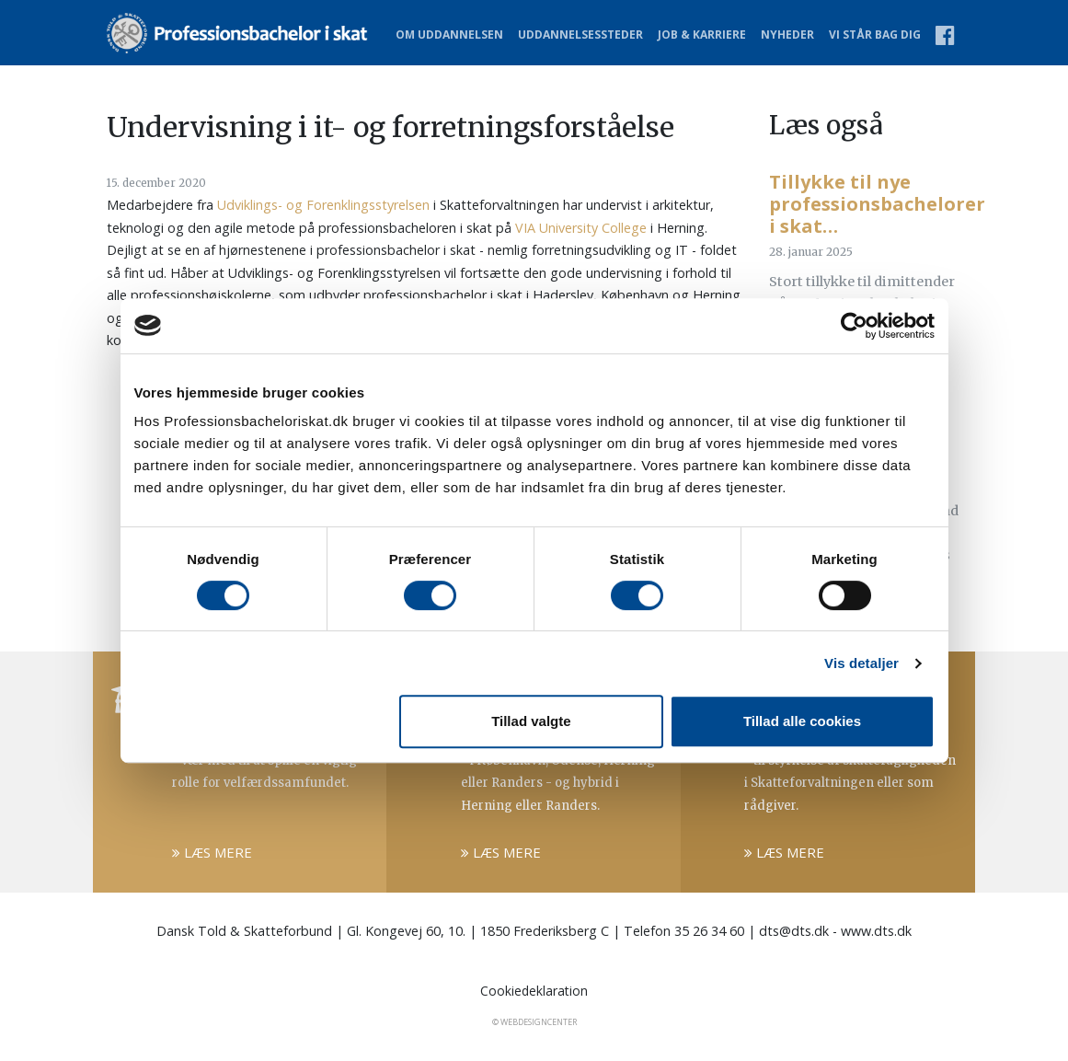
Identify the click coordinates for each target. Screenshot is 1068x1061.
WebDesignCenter (538, 1022)
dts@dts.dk (794, 931)
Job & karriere (702, 34)
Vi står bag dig (875, 34)
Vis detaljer (861, 663)
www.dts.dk (876, 931)
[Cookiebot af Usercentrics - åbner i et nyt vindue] (854, 326)
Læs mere (212, 852)
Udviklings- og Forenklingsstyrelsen (323, 204)
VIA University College (581, 227)
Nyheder (787, 34)
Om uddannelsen (449, 34)
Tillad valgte (530, 721)
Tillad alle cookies (802, 721)
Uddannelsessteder (580, 34)
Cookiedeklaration (534, 990)
